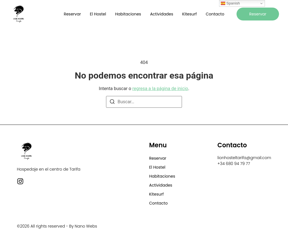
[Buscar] (112, 103)
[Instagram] (20, 181)
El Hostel (98, 14)
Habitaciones (128, 14)
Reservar (72, 14)
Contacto (215, 14)
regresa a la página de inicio (160, 88)
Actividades (161, 14)
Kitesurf (189, 14)
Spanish (230, 3)
